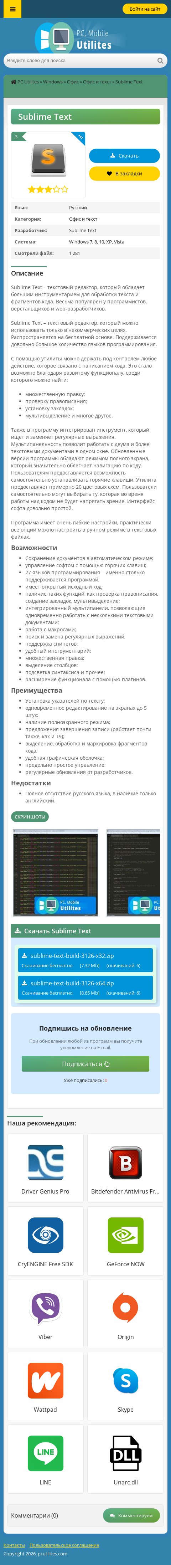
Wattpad (45, 1409)
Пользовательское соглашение (64, 1545)
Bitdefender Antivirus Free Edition (125, 1191)
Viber (45, 1337)
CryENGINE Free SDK (45, 1264)
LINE (45, 1482)
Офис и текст (97, 81)
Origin (126, 1337)
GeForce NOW (126, 1264)
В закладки (124, 173)
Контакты (14, 1545)
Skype (126, 1409)
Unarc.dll (126, 1482)
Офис (73, 81)
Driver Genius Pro (45, 1191)
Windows (53, 81)
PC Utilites (28, 81)
